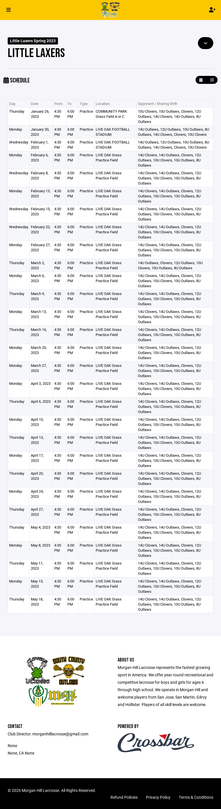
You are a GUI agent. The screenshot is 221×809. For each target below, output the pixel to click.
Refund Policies (124, 797)
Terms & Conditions (196, 797)
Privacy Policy (158, 797)
